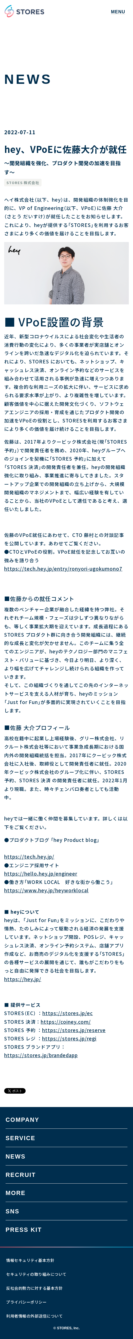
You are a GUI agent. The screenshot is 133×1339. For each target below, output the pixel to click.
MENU (118, 12)
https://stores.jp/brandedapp (41, 1055)
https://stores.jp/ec (67, 1013)
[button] (118, 11)
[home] (24, 11)
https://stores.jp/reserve (74, 1030)
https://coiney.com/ (66, 1021)
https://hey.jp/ (22, 979)
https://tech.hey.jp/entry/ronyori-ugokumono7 (63, 568)
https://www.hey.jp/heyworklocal (46, 890)
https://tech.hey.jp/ (29, 856)
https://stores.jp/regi (69, 1038)
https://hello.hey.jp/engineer (40, 873)
